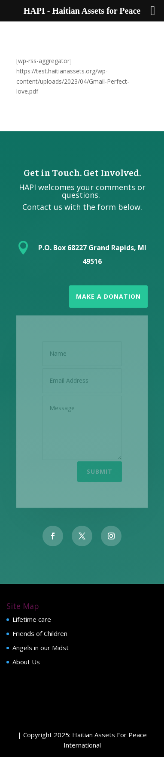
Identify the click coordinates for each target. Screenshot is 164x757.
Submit (99, 470)
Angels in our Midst (40, 647)
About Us (26, 661)
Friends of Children (39, 633)
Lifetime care (31, 619)
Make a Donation (108, 296)
